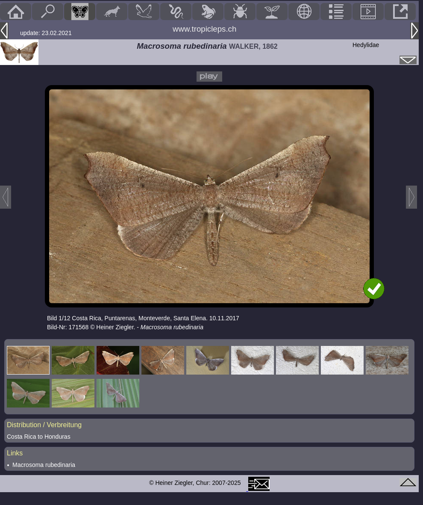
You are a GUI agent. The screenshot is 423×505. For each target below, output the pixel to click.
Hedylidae (365, 44)
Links (15, 453)
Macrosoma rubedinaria (43, 464)
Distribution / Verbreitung (44, 424)
